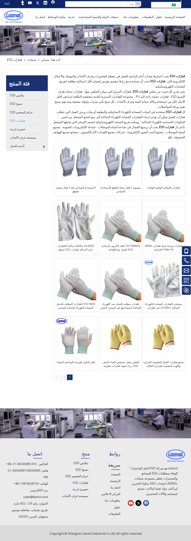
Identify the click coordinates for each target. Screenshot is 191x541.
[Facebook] (53, 3)
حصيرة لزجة (80, 488)
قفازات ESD (80, 482)
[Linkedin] (45, 3)
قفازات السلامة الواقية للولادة (164, 187)
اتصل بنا (115, 487)
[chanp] (95, 40)
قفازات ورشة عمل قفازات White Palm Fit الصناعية (163, 246)
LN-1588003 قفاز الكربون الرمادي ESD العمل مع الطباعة (120, 246)
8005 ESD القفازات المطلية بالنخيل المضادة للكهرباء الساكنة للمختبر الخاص (77, 305)
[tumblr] (22, 3)
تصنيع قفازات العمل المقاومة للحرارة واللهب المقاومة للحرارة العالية (163, 363)
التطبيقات (114, 513)
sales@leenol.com (35, 496)
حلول (117, 506)
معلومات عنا (112, 500)
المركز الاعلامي (110, 493)
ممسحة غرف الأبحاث (75, 495)
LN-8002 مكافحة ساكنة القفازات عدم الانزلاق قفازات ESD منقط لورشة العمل (78, 247)
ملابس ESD (81, 462)
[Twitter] (38, 3)
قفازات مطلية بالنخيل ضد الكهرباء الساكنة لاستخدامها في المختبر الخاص (120, 305)
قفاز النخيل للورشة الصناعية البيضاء (78, 361)
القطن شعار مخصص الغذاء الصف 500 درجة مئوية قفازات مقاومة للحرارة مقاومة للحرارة (120, 363)
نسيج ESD (82, 469)
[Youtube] (30, 3)
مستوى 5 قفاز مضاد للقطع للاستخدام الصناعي (121, 188)
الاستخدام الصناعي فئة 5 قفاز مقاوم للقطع (78, 188)
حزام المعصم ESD (76, 475)
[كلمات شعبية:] (138, 3)
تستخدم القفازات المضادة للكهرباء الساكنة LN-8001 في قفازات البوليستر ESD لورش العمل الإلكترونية (163, 305)
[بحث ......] (100, 3)
